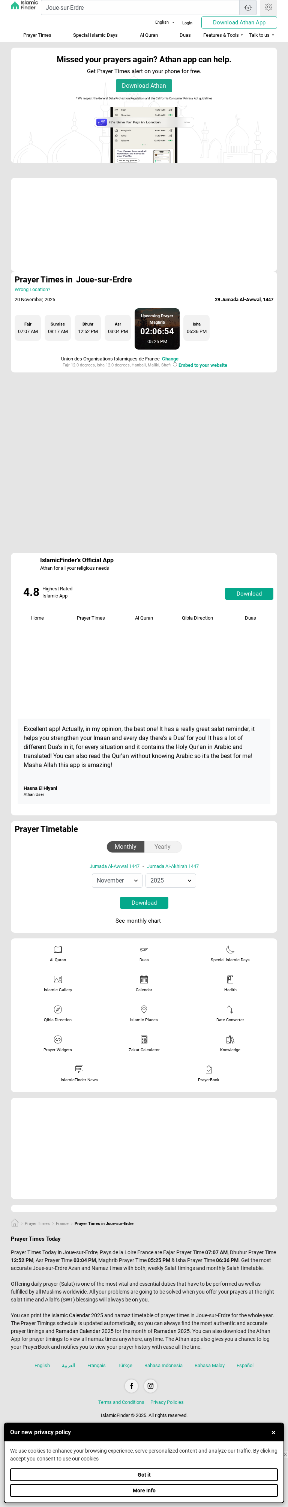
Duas (185, 35)
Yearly (162, 846)
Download (249, 593)
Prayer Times (37, 35)
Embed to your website (202, 365)
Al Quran (149, 35)
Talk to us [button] (259, 35)
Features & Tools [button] (221, 35)
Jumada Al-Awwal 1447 (115, 866)
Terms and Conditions (121, 1402)
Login (187, 23)
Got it (144, 1475)
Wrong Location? (32, 289)
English (157, 22)
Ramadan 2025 (172, 1331)
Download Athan (144, 85)
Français (96, 1365)
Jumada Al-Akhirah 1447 (173, 866)
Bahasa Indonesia (163, 1365)
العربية (68, 1365)
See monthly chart (143, 921)
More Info (144, 1490)
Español (245, 1365)
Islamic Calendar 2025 (77, 1315)
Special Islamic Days (95, 35)
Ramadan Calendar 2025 (85, 1331)
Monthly (125, 846)
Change (170, 359)
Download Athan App (239, 22)
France (62, 1223)
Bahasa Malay (210, 1365)
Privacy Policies (167, 1402)
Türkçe (125, 1365)
